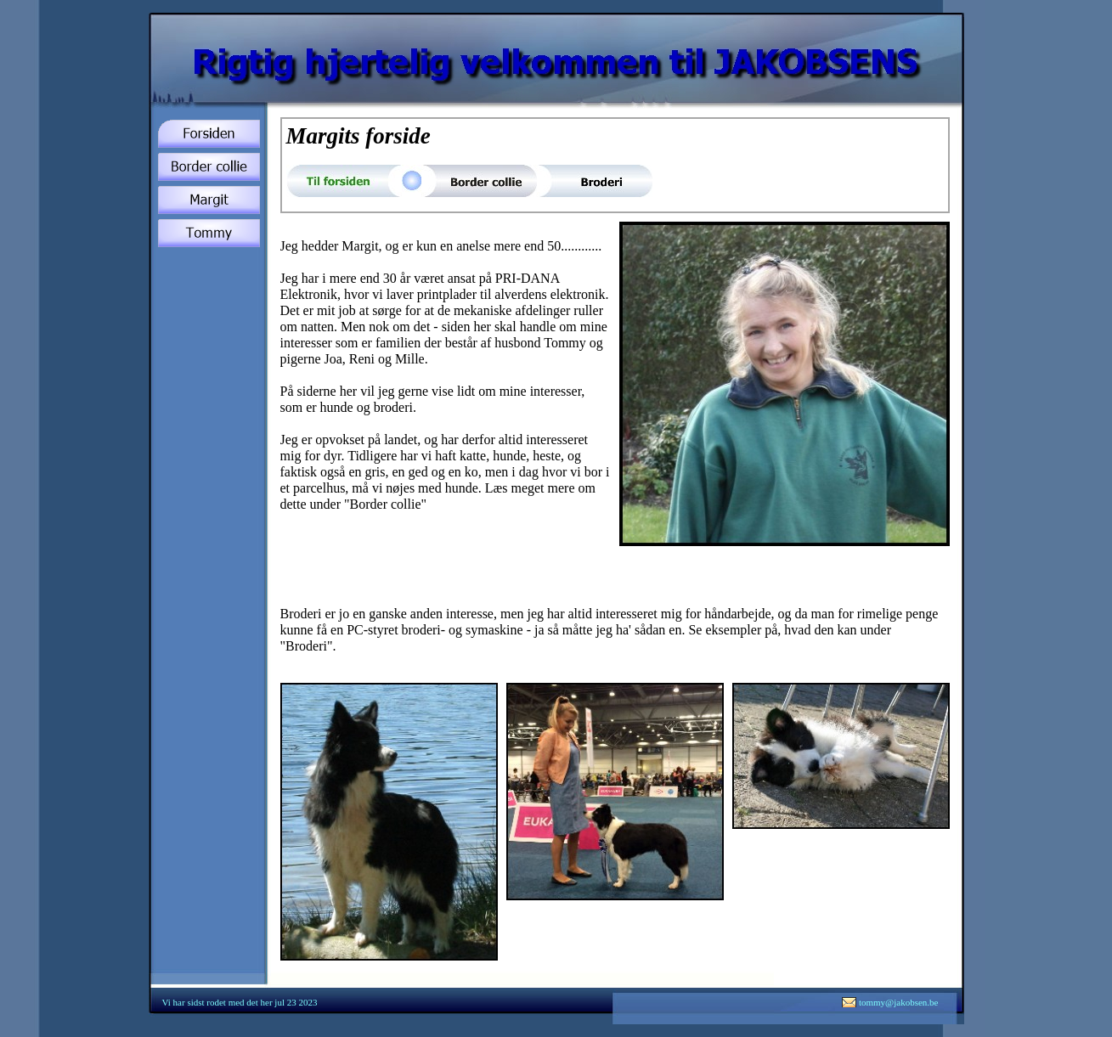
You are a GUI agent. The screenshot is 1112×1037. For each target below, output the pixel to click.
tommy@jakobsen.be (899, 1002)
